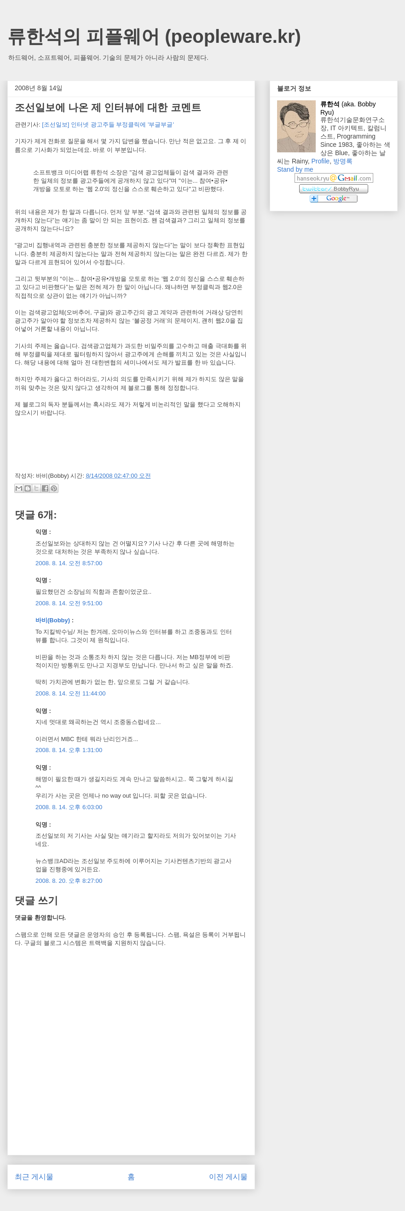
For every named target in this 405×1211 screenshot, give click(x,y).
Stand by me (295, 169)
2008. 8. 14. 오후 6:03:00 (68, 807)
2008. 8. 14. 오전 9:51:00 (68, 603)
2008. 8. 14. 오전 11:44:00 (70, 693)
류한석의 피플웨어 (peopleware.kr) (154, 36)
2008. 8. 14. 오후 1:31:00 (68, 750)
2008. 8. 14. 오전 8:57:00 (68, 563)
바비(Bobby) (52, 620)
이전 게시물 (228, 1177)
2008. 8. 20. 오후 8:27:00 (68, 880)
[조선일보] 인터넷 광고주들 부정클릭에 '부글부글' (108, 124)
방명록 (343, 161)
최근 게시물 (34, 1177)
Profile (320, 161)
